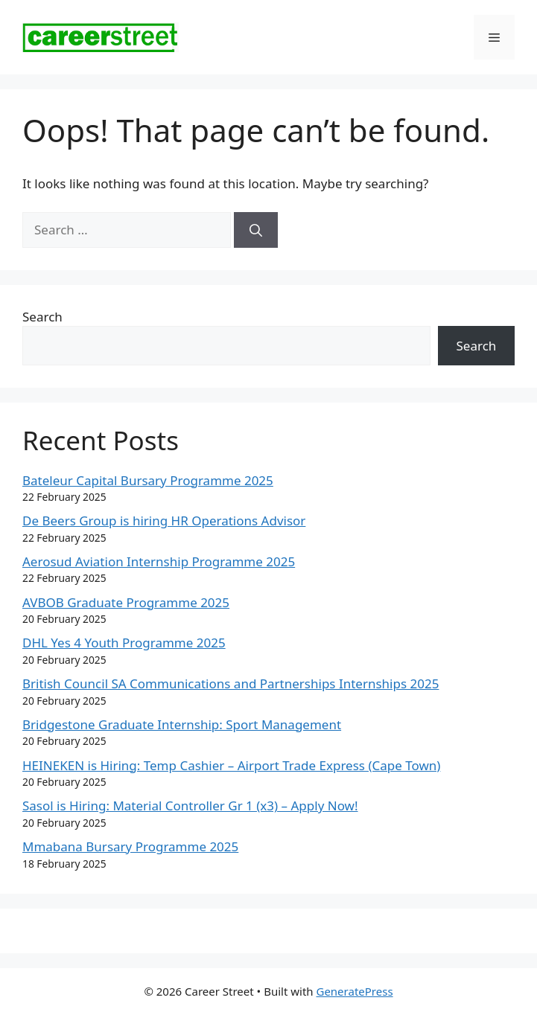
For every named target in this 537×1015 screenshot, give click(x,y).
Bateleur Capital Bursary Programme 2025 (147, 480)
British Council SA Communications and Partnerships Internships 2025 (230, 683)
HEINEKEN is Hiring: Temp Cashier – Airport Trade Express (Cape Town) (231, 765)
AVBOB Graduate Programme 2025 (125, 602)
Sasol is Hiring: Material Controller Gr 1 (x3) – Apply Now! (190, 805)
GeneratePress (354, 991)
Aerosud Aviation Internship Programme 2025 (158, 561)
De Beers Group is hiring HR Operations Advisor (163, 520)
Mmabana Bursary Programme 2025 (130, 846)
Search (42, 316)
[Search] (256, 230)
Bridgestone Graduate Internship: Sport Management (181, 724)
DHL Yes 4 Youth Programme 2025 (124, 642)
